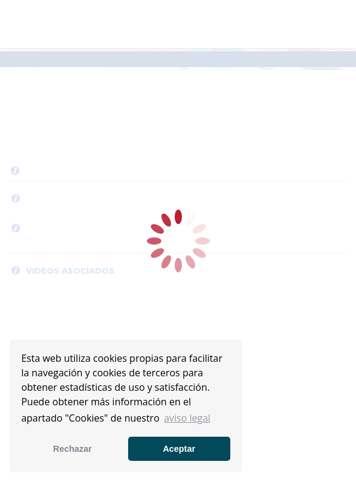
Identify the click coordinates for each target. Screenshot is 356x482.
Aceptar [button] (179, 449)
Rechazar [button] (72, 449)
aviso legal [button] (187, 418)
